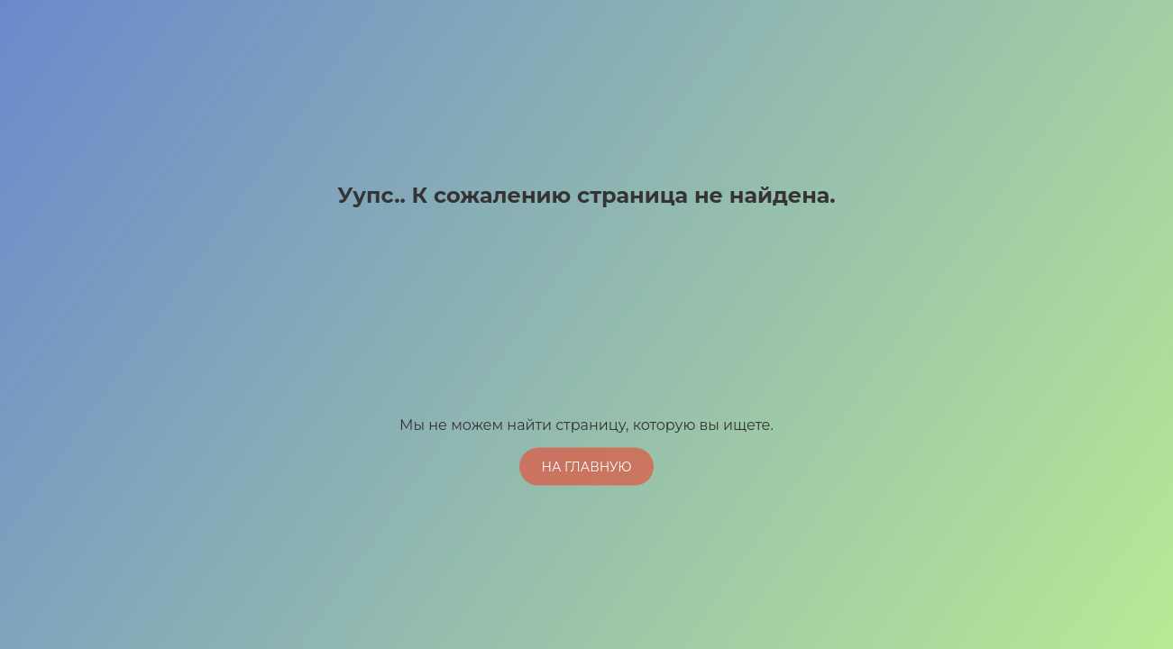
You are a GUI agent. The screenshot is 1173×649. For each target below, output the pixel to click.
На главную (586, 466)
